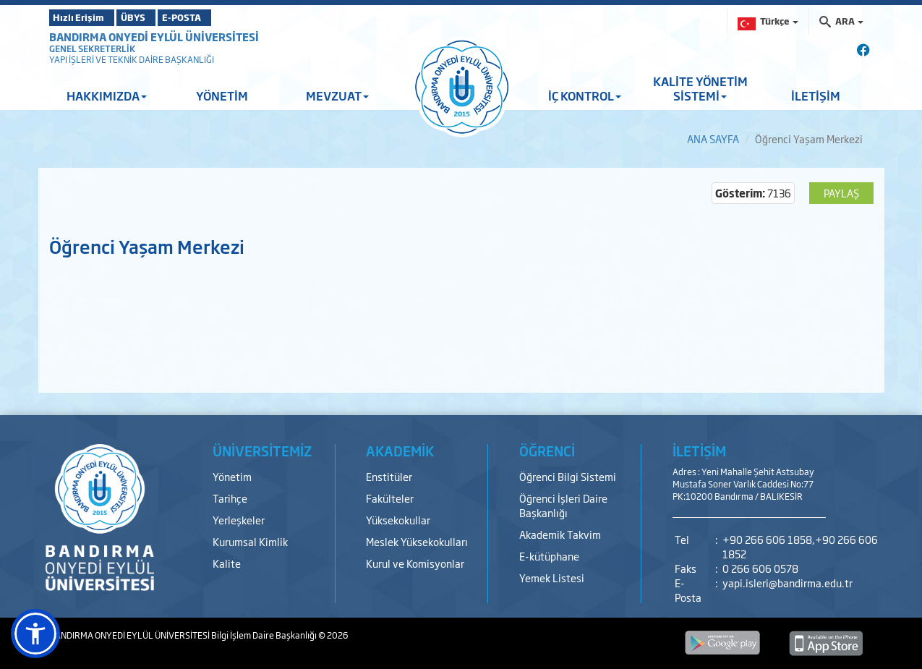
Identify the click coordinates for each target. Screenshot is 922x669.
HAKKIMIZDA (107, 95)
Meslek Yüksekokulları (417, 541)
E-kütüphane (549, 555)
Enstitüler (389, 476)
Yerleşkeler (239, 519)
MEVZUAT (337, 95)
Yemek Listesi (551, 577)
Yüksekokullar (398, 519)
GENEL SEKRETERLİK (92, 48)
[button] (35, 634)
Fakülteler (390, 498)
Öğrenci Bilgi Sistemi (567, 476)
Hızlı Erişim (85, 17)
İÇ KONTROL (584, 95)
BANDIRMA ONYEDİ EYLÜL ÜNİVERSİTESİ (154, 36)
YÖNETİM (222, 95)
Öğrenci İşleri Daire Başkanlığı (563, 505)
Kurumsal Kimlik (250, 541)
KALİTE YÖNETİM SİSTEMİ (700, 88)
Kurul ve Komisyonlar (415, 563)
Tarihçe (230, 498)
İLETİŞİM (815, 95)
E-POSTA (222, 17)
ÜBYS (155, 17)
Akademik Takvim (560, 534)
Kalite (227, 563)
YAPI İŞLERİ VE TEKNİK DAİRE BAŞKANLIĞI (131, 59)
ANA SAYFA (713, 138)
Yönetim (232, 476)
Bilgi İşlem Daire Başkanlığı (264, 635)
